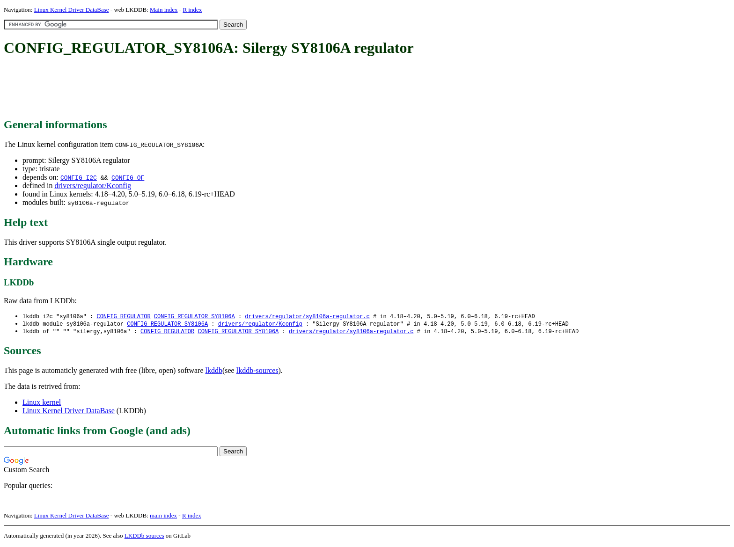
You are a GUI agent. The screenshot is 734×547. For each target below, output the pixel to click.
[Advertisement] (174, 88)
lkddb (214, 372)
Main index (164, 9)
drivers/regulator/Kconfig (92, 186)
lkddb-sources (257, 372)
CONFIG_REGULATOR (123, 317)
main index (163, 516)
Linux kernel (41, 404)
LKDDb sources (144, 536)
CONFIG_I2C (78, 177)
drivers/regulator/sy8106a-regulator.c (307, 317)
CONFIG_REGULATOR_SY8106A (194, 317)
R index (192, 9)
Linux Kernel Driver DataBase (71, 9)
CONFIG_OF (127, 177)
